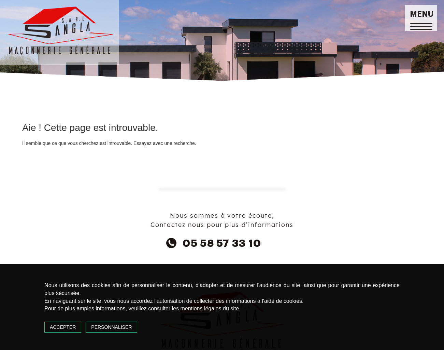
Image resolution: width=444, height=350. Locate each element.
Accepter (63, 327)
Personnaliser (111, 327)
